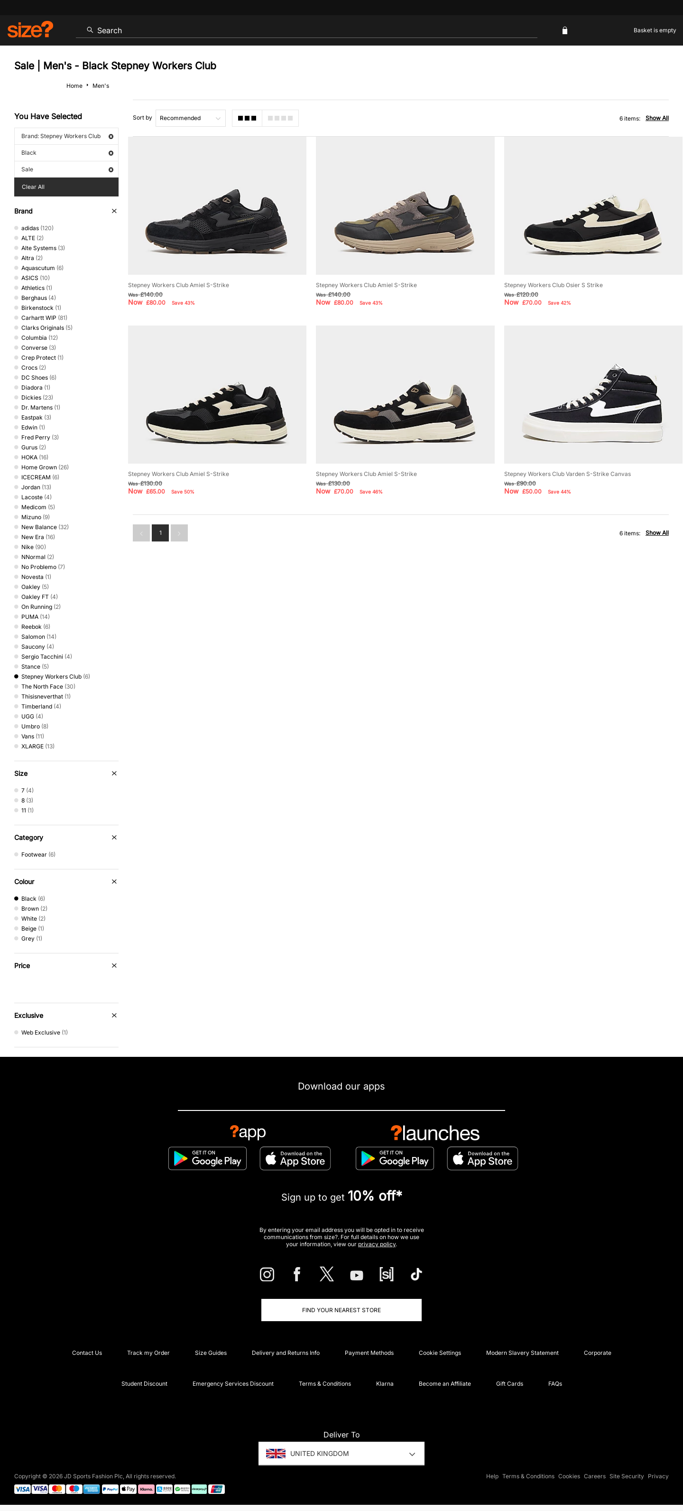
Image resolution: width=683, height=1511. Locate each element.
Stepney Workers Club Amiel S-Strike (178, 285)
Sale (67, 169)
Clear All (33, 186)
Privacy (658, 1476)
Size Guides (211, 1352)
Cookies (569, 1476)
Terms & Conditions (325, 1383)
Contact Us (87, 1352)
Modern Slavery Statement (522, 1352)
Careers (595, 1476)
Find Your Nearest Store (341, 1310)
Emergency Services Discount (233, 1383)
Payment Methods (369, 1352)
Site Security (626, 1476)
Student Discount (144, 1383)
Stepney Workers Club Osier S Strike (553, 285)
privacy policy (377, 1244)
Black (67, 152)
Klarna (385, 1383)
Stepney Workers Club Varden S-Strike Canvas (567, 473)
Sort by (142, 117)
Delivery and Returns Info (286, 1352)
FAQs (555, 1383)
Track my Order (148, 1352)
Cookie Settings (440, 1352)
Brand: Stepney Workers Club (67, 136)
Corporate (597, 1352)
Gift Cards (509, 1383)
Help (492, 1476)
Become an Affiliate (445, 1383)
